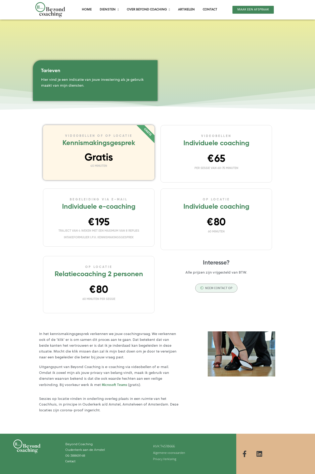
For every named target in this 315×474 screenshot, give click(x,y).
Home (87, 5)
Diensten (109, 5)
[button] (253, 5)
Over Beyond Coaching (148, 5)
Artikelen (186, 5)
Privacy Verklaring (164, 459)
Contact (210, 5)
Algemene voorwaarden (169, 453)
